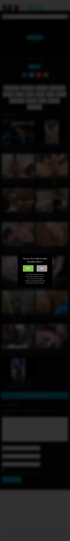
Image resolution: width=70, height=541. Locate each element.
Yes (28, 268)
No (41, 268)
